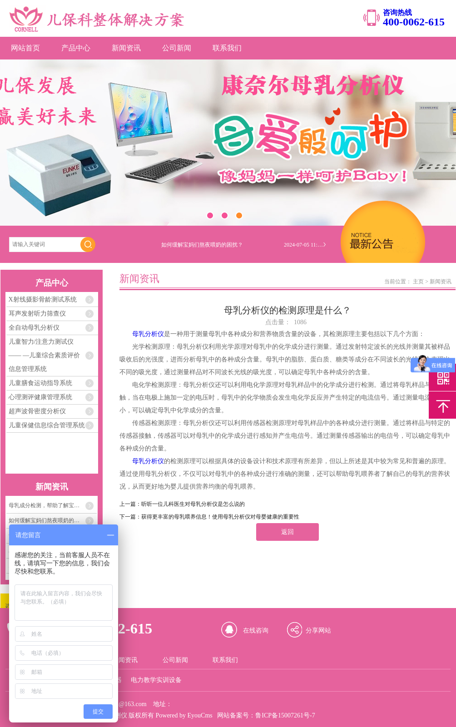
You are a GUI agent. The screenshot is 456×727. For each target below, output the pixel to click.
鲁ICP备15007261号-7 (285, 715)
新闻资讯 (126, 48)
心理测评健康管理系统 (40, 397)
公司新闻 (176, 48)
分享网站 (318, 630)
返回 (287, 532)
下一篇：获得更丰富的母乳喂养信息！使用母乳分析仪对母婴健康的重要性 (209, 517)
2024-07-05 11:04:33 (304, 245)
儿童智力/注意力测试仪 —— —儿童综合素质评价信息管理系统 (44, 355)
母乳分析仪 (148, 334)
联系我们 (227, 48)
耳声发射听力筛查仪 (37, 313)
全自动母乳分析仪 (34, 327)
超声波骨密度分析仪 (37, 411)
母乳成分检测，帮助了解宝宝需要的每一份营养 (53, 505)
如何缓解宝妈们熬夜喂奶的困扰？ (49, 520)
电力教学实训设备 (156, 680)
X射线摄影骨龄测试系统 (43, 299)
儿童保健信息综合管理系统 (47, 425)
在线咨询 (255, 630)
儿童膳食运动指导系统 (40, 383)
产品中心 (75, 48)
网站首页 (25, 48)
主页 (418, 281)
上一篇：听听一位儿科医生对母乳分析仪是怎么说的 (182, 504)
